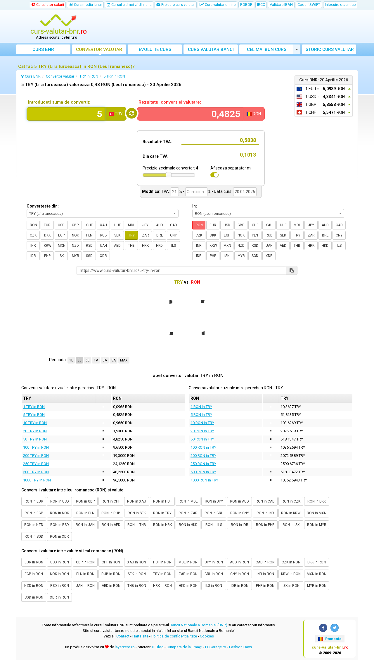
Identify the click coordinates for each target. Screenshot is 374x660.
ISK (61, 256)
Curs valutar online (218, 4)
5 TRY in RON (34, 414)
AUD (159, 225)
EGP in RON (34, 574)
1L (71, 360)
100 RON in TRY (203, 447)
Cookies (207, 636)
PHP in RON (265, 586)
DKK (47, 235)
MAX (124, 360)
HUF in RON (162, 562)
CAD (173, 225)
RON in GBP (85, 501)
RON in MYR (316, 525)
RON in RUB (110, 513)
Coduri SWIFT (308, 4)
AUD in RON (239, 562)
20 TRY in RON (35, 431)
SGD (89, 256)
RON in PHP (265, 525)
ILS (173, 246)
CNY (173, 235)
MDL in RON (188, 562)
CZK (33, 235)
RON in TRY (162, 513)
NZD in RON (33, 586)
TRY (131, 235)
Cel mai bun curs (266, 49)
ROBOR (246, 4)
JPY (145, 225)
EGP (61, 235)
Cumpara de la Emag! (184, 647)
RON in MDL (188, 501)
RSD (89, 246)
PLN (89, 235)
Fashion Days (240, 647)
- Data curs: (222, 191)
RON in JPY (214, 501)
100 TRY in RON (36, 447)
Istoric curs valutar (329, 49)
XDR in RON (59, 597)
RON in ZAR (188, 513)
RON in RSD (59, 525)
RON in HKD (188, 525)
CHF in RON (111, 562)
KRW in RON (291, 574)
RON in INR (265, 513)
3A (105, 360)
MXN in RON (316, 574)
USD (61, 225)
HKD (159, 246)
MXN (61, 246)
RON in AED (111, 525)
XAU (103, 225)
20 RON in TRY (202, 431)
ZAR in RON (188, 574)
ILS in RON (213, 586)
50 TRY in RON (35, 439)
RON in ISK (291, 525)
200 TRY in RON (36, 455)
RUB (103, 235)
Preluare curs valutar (175, 4)
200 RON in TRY (203, 455)
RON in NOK (59, 513)
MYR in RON (316, 586)
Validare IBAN (281, 4)
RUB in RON (110, 574)
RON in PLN (85, 513)
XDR (103, 256)
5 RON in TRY (201, 414)
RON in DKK (316, 501)
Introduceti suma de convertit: (59, 102)
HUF (117, 225)
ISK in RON (291, 586)
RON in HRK (162, 525)
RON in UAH (85, 525)
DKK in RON (316, 562)
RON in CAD (265, 501)
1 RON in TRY (201, 406)
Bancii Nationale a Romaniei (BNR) (198, 625)
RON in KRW (291, 513)
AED (117, 246)
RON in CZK (291, 501)
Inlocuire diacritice (340, 4)
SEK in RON (137, 574)
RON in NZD (33, 525)
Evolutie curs (155, 49)
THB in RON (136, 586)
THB (131, 246)
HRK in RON (162, 586)
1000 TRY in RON (37, 480)
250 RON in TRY (203, 464)
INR (33, 246)
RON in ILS (213, 525)
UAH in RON (85, 586)
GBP (75, 225)
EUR (47, 225)
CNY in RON (239, 574)
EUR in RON (34, 562)
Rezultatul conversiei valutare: (169, 102)
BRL (159, 235)
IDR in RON (239, 586)
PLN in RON (85, 574)
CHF (89, 225)
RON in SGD (34, 536)
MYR (75, 256)
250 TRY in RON (36, 464)
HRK (145, 246)
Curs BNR (43, 49)
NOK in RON (59, 574)
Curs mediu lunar (85, 4)
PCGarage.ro (215, 647)
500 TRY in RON (36, 472)
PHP (47, 256)
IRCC (261, 4)
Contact (122, 636)
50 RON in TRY (202, 439)
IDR (33, 256)
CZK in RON (291, 562)
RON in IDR (239, 525)
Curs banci (211, 49)
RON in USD (59, 501)
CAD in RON (265, 562)
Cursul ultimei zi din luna (129, 4)
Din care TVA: (156, 156)
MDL (131, 225)
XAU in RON (136, 562)
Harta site (140, 636)
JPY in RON (214, 562)
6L (87, 360)
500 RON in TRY (203, 472)
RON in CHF (111, 501)
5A (113, 360)
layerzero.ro (125, 647)
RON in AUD (239, 501)
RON (33, 225)
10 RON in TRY (202, 423)
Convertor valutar (99, 49)
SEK (117, 235)
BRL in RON (214, 574)
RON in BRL (214, 513)
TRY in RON (162, 574)
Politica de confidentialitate (174, 636)
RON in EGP (34, 513)
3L (79, 360)
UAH (103, 246)
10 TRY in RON (35, 423)
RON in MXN (316, 513)
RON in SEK (137, 513)
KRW (47, 246)
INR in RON (265, 574)
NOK (75, 235)
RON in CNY (239, 513)
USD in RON (59, 562)
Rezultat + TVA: (157, 141)
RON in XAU (136, 501)
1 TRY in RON (34, 406)
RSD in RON (59, 586)
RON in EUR (34, 501)
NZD (75, 246)
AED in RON (111, 586)
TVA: (165, 191)
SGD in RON (34, 597)
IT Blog (158, 647)
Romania (329, 639)
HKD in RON (188, 586)
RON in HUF (162, 501)
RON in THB (136, 525)
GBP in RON (85, 562)
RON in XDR (59, 536)
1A (96, 360)
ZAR (145, 235)
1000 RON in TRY (204, 480)
